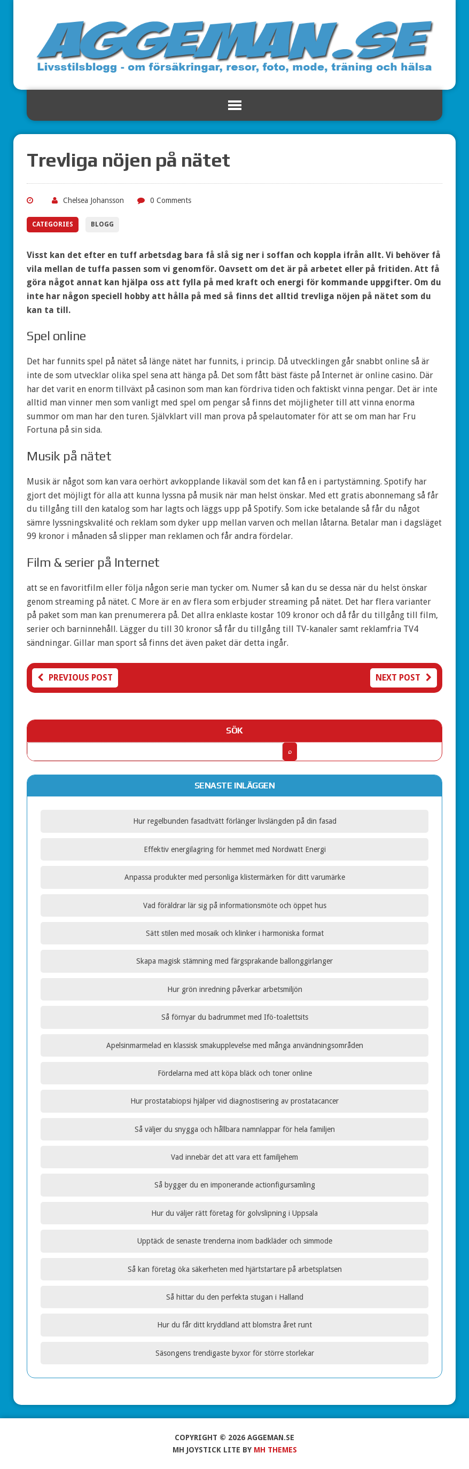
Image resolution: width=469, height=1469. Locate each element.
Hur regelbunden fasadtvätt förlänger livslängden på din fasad (235, 821)
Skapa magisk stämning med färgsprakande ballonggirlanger (234, 961)
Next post (404, 678)
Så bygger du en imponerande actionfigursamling (234, 1185)
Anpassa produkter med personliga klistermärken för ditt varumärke (234, 877)
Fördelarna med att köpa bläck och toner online (235, 1073)
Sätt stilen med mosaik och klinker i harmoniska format (235, 933)
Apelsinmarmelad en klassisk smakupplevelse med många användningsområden (234, 1045)
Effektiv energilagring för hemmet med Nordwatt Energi (235, 849)
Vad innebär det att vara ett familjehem (234, 1157)
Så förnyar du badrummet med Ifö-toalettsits (234, 1017)
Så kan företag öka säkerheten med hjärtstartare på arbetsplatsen (235, 1269)
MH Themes (275, 1449)
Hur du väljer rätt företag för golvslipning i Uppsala (234, 1213)
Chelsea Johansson (93, 200)
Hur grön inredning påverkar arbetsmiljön (234, 989)
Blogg (102, 224)
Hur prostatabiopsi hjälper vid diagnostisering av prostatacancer (234, 1101)
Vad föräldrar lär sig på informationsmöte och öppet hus (234, 905)
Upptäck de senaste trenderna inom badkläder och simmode (234, 1241)
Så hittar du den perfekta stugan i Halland (234, 1297)
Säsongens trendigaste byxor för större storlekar (234, 1353)
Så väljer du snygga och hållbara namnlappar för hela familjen (235, 1129)
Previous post (75, 678)
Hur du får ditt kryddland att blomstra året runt (234, 1324)
